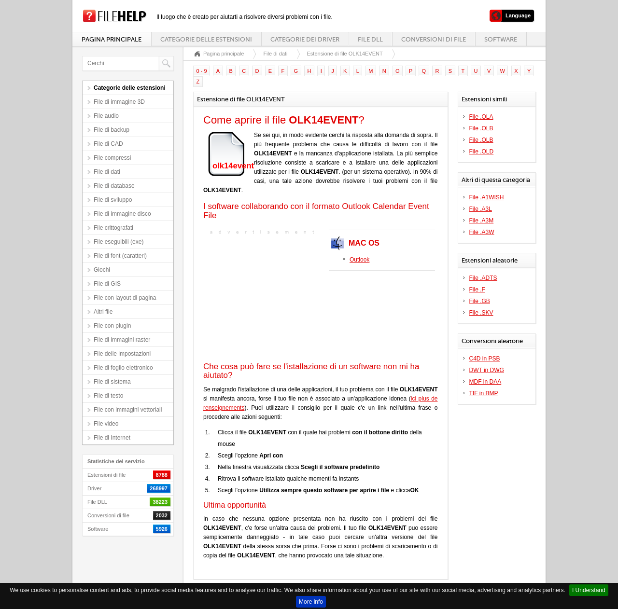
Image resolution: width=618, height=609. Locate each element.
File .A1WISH (486, 197)
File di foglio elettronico (123, 367)
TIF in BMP (483, 393)
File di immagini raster (122, 339)
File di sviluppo (113, 199)
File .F (477, 289)
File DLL (370, 39)
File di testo (108, 395)
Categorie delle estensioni (206, 39)
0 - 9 (202, 71)
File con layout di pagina (125, 297)
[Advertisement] (263, 297)
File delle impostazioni (122, 353)
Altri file (103, 311)
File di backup (111, 129)
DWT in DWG (486, 370)
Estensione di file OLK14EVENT (345, 53)
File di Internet (112, 437)
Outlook (359, 259)
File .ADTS (483, 278)
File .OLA (481, 116)
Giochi (102, 269)
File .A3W (481, 232)
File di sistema (112, 381)
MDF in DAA (485, 381)
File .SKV (481, 312)
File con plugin (112, 325)
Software (500, 39)
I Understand (588, 590)
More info (311, 601)
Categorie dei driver (304, 39)
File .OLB (481, 128)
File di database (114, 185)
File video (106, 423)
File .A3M (481, 220)
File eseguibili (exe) (118, 241)
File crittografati (113, 227)
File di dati (107, 171)
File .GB (479, 301)
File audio (106, 115)
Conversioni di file (433, 39)
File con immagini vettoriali (128, 409)
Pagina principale (111, 39)
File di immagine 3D (119, 101)
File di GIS (107, 283)
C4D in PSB (484, 358)
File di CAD (108, 143)
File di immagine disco (122, 213)
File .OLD (481, 151)
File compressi (112, 157)
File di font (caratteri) (120, 255)
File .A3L (480, 209)
